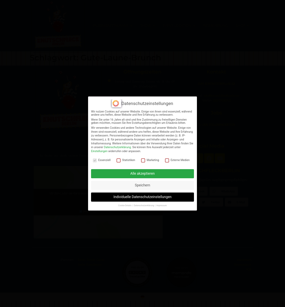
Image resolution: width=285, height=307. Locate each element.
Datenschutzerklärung (117, 147)
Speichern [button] (142, 185)
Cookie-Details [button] (125, 205)
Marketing (150, 160)
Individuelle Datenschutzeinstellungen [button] (142, 197)
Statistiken (126, 160)
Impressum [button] (161, 205)
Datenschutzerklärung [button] (144, 205)
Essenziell (102, 160)
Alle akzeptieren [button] (142, 173)
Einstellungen (99, 151)
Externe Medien (177, 160)
